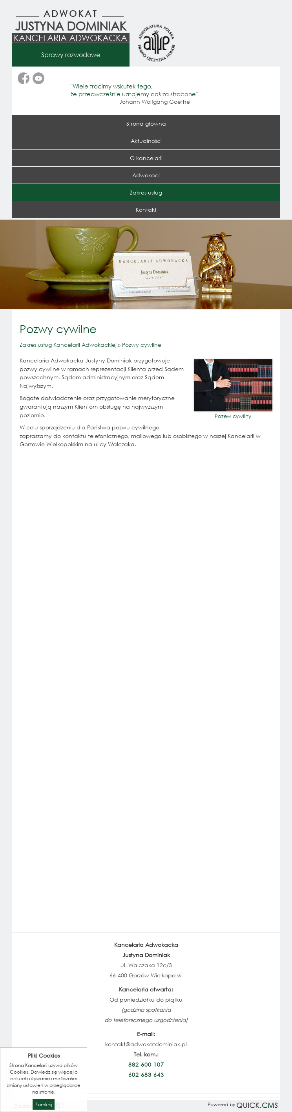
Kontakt (146, 209)
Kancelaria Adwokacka (70, 38)
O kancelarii (146, 158)
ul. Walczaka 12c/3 (146, 965)
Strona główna (146, 123)
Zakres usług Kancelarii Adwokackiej (68, 344)
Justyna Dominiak (70, 25)
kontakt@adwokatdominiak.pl (146, 1044)
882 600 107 (146, 1064)
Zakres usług (146, 192)
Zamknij (43, 1104)
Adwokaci (146, 175)
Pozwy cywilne (141, 344)
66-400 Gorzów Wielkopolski (146, 975)
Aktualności (146, 140)
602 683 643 (146, 1074)
